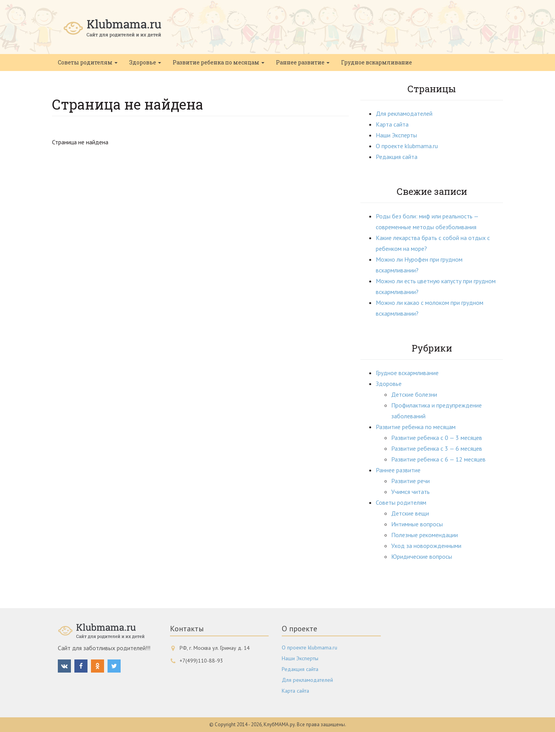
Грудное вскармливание (376, 62)
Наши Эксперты (396, 135)
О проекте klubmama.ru (407, 146)
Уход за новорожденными (426, 545)
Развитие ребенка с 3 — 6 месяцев (436, 448)
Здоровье (145, 62)
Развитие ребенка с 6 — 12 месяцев (438, 459)
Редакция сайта (396, 157)
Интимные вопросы (417, 524)
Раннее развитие (303, 62)
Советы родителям (88, 62)
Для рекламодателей (404, 113)
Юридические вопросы (421, 556)
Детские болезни (414, 394)
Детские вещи (410, 513)
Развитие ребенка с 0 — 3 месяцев (436, 437)
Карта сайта (392, 124)
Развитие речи (410, 481)
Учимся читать (410, 491)
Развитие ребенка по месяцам (218, 62)
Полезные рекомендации (424, 535)
